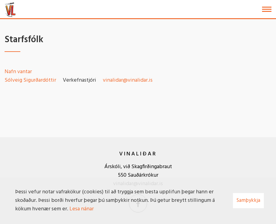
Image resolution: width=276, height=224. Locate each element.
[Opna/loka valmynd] (266, 9)
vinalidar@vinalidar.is (128, 80)
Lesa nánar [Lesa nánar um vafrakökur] (81, 209)
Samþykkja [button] (248, 200)
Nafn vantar (18, 71)
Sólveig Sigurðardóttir (30, 80)
